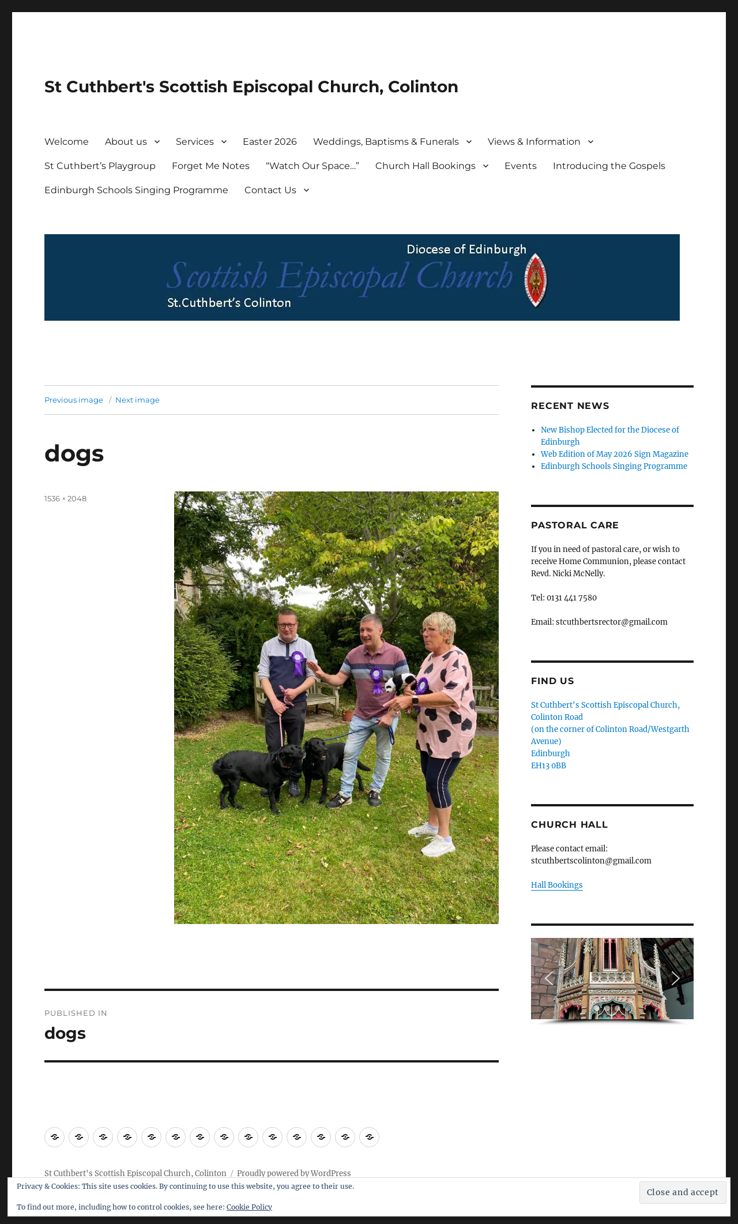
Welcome (66, 141)
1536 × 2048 (65, 498)
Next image (137, 399)
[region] (612, 982)
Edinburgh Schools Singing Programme (136, 190)
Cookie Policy (249, 1207)
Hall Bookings (557, 885)
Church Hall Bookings (425, 165)
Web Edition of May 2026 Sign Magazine (614, 454)
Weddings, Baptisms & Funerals (386, 141)
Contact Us (270, 190)
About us (126, 141)
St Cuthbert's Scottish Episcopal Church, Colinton (251, 86)
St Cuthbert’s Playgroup (100, 165)
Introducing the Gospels (609, 165)
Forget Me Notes (211, 165)
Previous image (73, 399)
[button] (549, 978)
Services (195, 141)
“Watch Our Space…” (312, 165)
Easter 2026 (270, 141)
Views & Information (534, 141)
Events (520, 165)
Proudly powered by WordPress (294, 1173)
